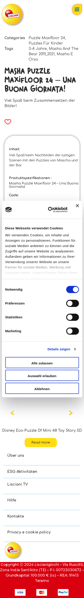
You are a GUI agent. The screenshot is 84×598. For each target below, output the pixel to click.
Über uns (15, 456)
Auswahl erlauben (42, 376)
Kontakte (15, 516)
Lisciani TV (17, 484)
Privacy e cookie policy (29, 532)
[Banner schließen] (77, 209)
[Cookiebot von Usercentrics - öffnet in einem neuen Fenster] (50, 210)
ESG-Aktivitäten (22, 472)
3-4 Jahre (38, 49)
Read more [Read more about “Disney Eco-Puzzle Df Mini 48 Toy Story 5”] (40, 442)
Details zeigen (58, 349)
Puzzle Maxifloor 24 (47, 38)
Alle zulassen (42, 363)
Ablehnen (42, 389)
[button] (6, 122)
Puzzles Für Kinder (46, 43)
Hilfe (11, 500)
